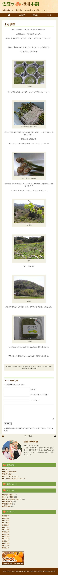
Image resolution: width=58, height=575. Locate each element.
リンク (49, 15)
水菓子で (7, 469)
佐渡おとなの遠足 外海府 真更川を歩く (55, 436)
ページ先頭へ (29, 436)
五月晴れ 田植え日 (3, 436)
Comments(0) (32, 368)
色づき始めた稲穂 (10, 472)
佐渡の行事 (8, 504)
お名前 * (32, 389)
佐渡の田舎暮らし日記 (37, 366)
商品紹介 (36, 15)
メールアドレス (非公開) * (38, 395)
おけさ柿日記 (26, 366)
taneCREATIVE (50, 571)
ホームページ (34, 400)
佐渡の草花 (48, 366)
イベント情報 (8, 497)
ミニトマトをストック (11, 476)
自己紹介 (22, 15)
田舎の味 (24, 368)
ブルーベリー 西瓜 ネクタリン (14, 478)
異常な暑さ (8, 474)
